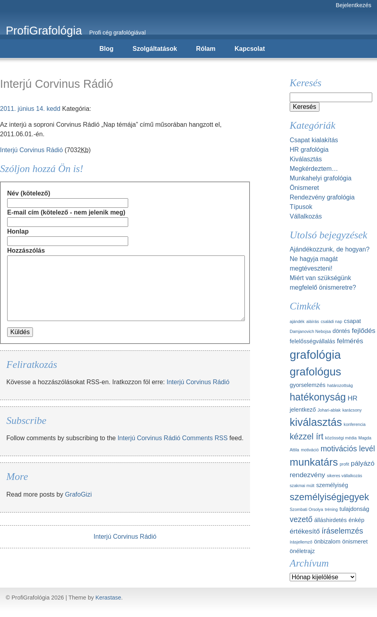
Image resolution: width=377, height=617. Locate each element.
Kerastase (108, 597)
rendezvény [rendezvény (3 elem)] (307, 475)
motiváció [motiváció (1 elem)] (310, 449)
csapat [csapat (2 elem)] (352, 321)
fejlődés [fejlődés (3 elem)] (363, 331)
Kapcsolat (250, 48)
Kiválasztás (306, 159)
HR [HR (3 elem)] (353, 398)
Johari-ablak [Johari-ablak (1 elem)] (328, 410)
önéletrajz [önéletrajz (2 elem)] (302, 551)
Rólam (205, 48)
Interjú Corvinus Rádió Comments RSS (172, 438)
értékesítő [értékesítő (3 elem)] (305, 531)
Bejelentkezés (353, 5)
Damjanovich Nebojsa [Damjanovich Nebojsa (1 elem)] (310, 331)
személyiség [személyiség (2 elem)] (332, 485)
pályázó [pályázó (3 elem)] (362, 463)
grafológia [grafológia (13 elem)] (315, 354)
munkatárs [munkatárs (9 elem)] (314, 462)
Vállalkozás (306, 216)
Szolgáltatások (155, 48)
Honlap (18, 231)
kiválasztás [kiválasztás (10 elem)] (316, 422)
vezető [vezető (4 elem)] (301, 519)
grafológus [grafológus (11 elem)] (315, 372)
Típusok (301, 206)
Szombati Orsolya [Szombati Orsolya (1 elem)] (306, 509)
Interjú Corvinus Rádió (31, 150)
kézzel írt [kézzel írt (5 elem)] (306, 436)
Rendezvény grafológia (322, 197)
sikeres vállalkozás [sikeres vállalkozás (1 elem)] (344, 475)
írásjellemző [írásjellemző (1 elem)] (301, 542)
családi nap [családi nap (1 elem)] (331, 321)
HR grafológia (309, 149)
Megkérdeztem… (314, 168)
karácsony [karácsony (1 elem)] (352, 410)
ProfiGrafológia (44, 30)
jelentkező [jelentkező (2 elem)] (303, 409)
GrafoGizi (78, 494)
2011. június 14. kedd (30, 108)
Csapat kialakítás (314, 140)
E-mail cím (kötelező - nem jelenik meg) (66, 212)
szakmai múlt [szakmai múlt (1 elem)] (302, 485)
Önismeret (304, 187)
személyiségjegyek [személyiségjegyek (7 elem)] (329, 496)
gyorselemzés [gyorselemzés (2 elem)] (307, 385)
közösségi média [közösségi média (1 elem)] (340, 437)
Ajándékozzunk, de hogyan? (329, 249)
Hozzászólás (26, 250)
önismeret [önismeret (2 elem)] (354, 541)
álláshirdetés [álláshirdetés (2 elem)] (330, 520)
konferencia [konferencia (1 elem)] (354, 424)
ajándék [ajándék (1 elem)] (297, 321)
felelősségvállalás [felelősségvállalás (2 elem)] (312, 341)
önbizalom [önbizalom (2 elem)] (327, 541)
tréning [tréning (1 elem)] (331, 509)
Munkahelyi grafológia (321, 178)
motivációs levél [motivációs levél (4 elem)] (348, 448)
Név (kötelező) (28, 193)
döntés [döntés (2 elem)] (341, 331)
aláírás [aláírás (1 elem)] (312, 321)
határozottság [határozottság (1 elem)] (340, 385)
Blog (107, 48)
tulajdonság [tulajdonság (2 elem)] (354, 509)
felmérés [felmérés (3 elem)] (350, 341)
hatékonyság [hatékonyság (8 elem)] (318, 396)
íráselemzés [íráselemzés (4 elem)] (342, 530)
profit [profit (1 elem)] (344, 464)
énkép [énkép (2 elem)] (356, 520)
